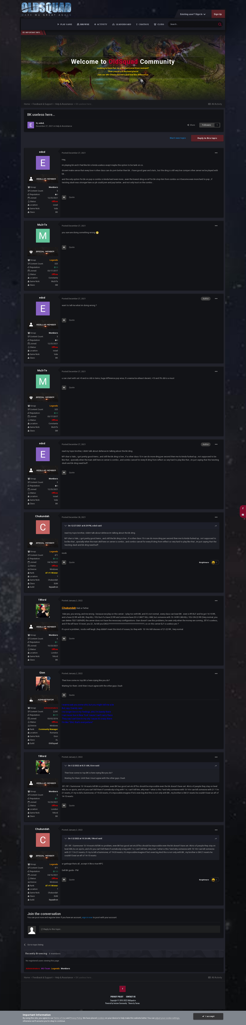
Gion (42, 672)
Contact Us (130, 996)
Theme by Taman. (134, 1003)
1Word (42, 599)
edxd (42, 151)
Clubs (160, 24)
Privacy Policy (116, 996)
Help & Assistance (64, 126)
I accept (208, 1016)
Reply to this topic (207, 138)
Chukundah (42, 516)
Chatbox (143, 24)
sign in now (87, 917)
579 (55, 715)
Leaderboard (123, 24)
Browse (84, 24)
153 (55, 559)
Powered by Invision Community (116, 1003)
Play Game (66, 24)
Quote (72, 197)
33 (56, 267)
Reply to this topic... (51, 929)
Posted (74, 153)
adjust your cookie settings (167, 1018)
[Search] (185, 24)
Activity (101, 24)
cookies (100, 1018)
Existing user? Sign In (193, 14)
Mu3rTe (42, 224)
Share (191, 125)
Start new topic (178, 138)
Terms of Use (60, 1018)
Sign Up (218, 14)
